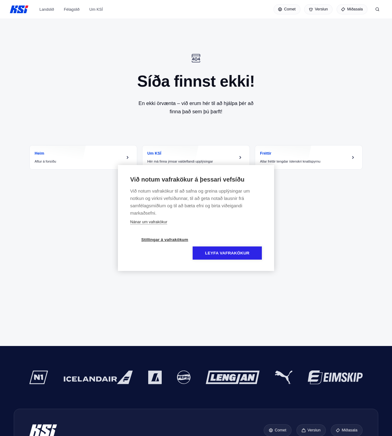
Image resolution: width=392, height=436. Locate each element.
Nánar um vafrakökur (148, 228)
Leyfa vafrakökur (231, 246)
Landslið (47, 13)
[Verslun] (318, 10)
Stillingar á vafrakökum (160, 246)
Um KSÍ (96, 13)
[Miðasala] (352, 10)
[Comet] (286, 10)
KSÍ (19, 10)
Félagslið (71, 13)
